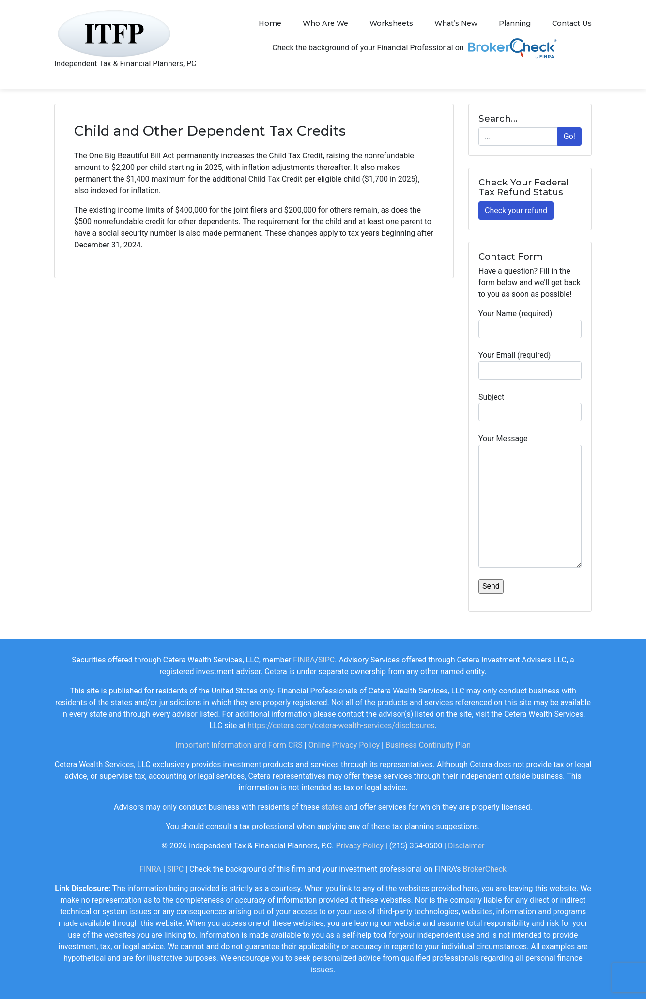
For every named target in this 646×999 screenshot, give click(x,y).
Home (270, 23)
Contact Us (572, 23)
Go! (569, 136)
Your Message (530, 501)
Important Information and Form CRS (239, 745)
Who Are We (325, 23)
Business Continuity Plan (428, 745)
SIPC (326, 659)
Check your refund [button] (516, 210)
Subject (530, 406)
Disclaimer (466, 845)
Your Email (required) (530, 365)
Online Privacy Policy (344, 745)
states (332, 807)
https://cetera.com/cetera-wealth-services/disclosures (340, 725)
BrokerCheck (485, 869)
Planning (515, 23)
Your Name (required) (530, 323)
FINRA (304, 659)
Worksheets (391, 23)
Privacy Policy (360, 845)
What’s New (455, 23)
